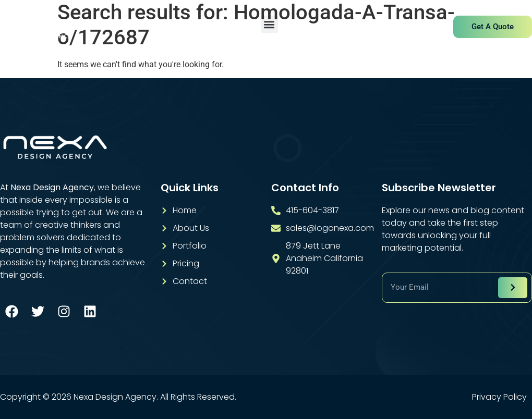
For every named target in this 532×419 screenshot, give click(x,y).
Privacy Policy (499, 397)
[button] (269, 24)
